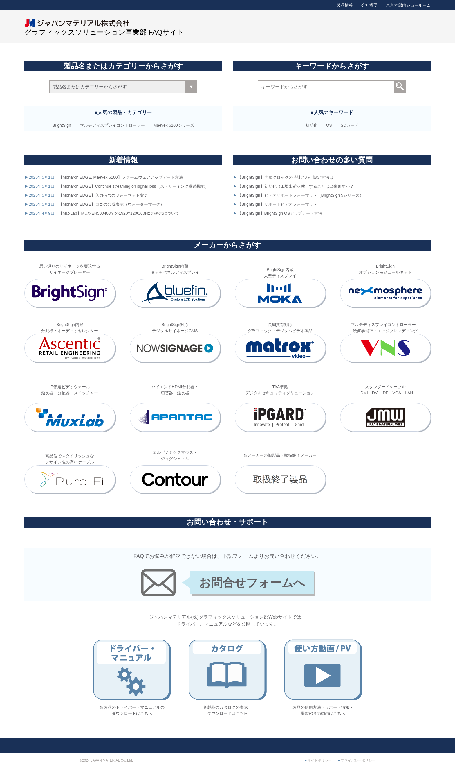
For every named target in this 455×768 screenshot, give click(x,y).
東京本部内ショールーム (408, 5)
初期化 (311, 125)
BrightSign (61, 125)
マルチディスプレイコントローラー (112, 125)
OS (329, 125)
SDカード (349, 125)
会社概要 (369, 5)
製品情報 (345, 5)
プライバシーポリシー (358, 760)
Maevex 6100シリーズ (174, 125)
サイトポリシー (319, 760)
